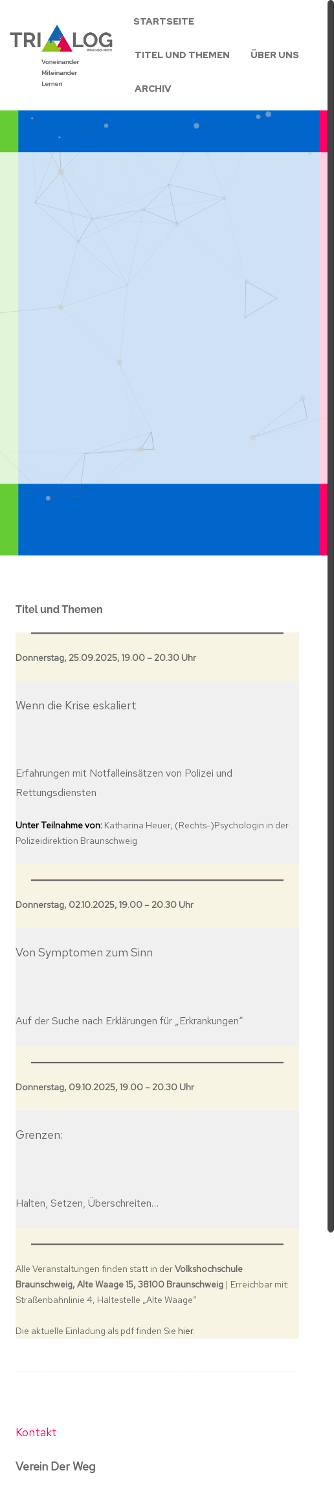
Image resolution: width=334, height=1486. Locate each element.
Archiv (153, 88)
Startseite (163, 21)
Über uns (275, 55)
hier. (186, 1331)
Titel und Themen (182, 55)
